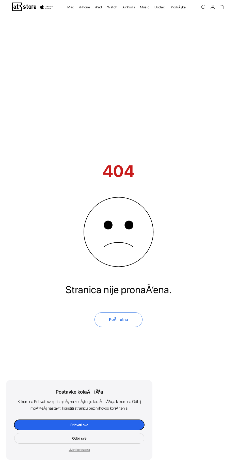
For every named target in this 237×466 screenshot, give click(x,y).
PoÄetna (118, 319)
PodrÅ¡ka (178, 7)
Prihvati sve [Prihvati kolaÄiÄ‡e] (79, 425)
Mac (70, 7)
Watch (112, 7)
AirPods (128, 7)
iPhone (84, 7)
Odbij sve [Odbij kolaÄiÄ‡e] (79, 438)
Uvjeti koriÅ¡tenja (79, 450)
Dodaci (160, 7)
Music (144, 7)
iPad (98, 7)
